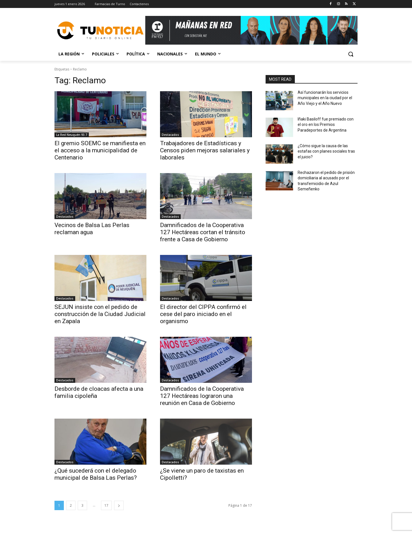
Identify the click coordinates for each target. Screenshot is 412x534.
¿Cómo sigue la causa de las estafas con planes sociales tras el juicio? (326, 151)
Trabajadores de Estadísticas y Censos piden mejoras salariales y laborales (205, 150)
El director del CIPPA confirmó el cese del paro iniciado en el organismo (203, 314)
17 (106, 505)
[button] (351, 54)
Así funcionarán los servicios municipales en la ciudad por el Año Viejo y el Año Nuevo (325, 98)
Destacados (170, 135)
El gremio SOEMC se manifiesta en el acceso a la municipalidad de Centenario (100, 150)
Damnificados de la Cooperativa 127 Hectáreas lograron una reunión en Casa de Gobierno (202, 395)
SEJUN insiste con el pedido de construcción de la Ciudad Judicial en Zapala (100, 314)
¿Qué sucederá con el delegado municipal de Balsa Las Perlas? (95, 474)
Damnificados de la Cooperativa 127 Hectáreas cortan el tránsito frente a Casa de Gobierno (202, 232)
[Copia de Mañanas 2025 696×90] (251, 30)
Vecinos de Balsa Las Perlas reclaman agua (91, 229)
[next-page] (119, 505)
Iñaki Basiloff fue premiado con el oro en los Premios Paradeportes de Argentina (326, 124)
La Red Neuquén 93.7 (71, 135)
